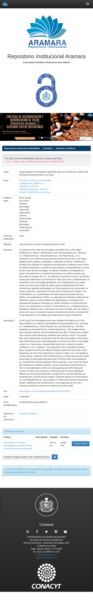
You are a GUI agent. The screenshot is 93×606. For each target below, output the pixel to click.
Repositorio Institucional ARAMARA (22, 148)
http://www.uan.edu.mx (46, 557)
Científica (47, 148)
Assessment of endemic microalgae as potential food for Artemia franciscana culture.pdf (18, 445)
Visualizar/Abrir (81, 443)
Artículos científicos (65, 148)
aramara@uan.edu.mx (46, 555)
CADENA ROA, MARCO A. (31, 183)
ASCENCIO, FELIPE (28, 186)
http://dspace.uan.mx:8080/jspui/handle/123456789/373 (44, 391)
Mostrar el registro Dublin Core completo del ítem (26, 457)
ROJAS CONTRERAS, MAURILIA (35, 192)
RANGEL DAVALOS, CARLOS (33, 189)
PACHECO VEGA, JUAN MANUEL (35, 180)
